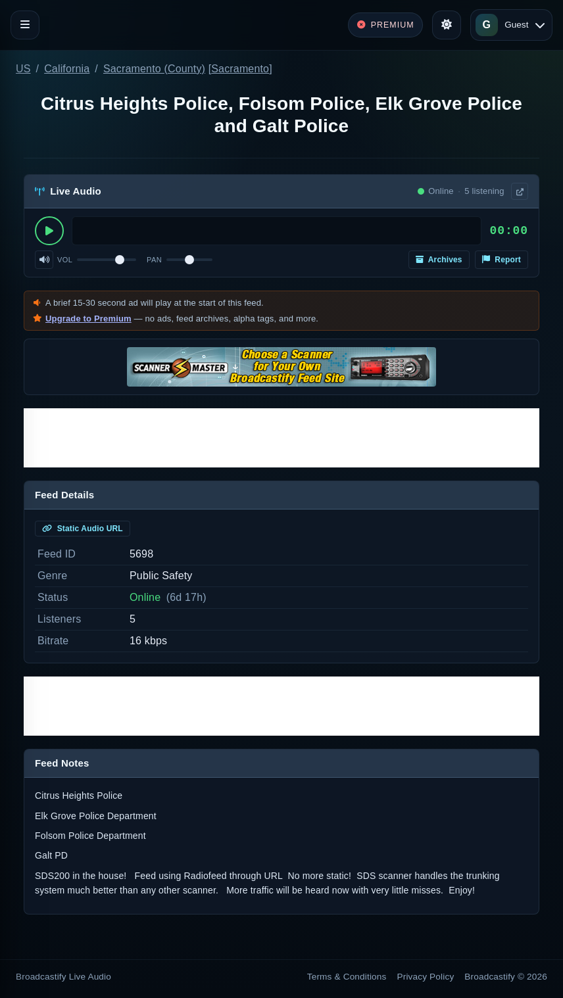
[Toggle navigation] (25, 25)
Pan (154, 260)
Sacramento (240, 68)
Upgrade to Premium (88, 318)
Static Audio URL (82, 528)
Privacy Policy (425, 977)
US (23, 68)
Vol (64, 260)
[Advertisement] (281, 437)
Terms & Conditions (347, 977)
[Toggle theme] (446, 25)
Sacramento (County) (154, 68)
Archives (439, 259)
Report (501, 259)
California (66, 68)
